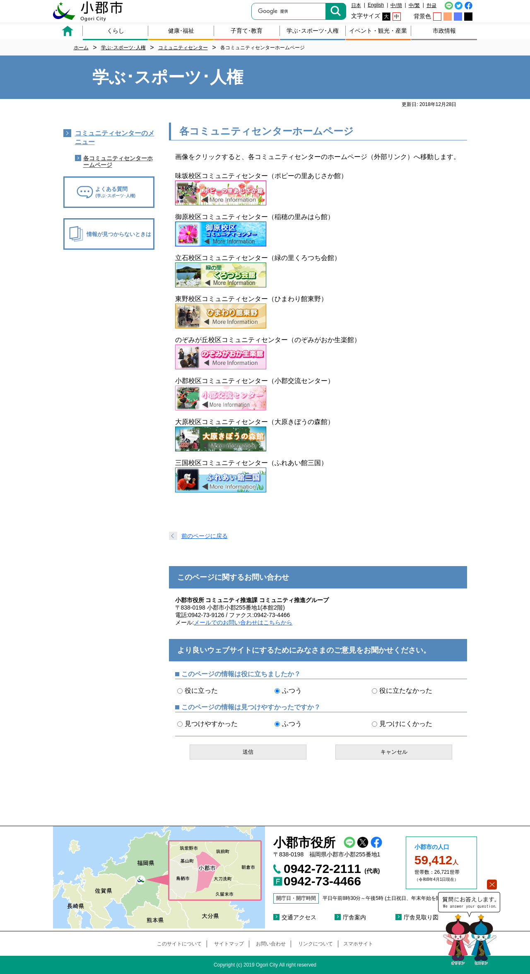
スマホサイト (358, 944)
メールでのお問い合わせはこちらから (243, 622)
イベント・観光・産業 (378, 30)
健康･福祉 (181, 30)
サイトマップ (229, 944)
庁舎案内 (354, 917)
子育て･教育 (247, 30)
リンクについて (315, 944)
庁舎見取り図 (421, 917)
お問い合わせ (271, 944)
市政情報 (444, 30)
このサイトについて (179, 944)
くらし (115, 30)
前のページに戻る (204, 536)
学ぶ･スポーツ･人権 (313, 30)
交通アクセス (299, 917)
